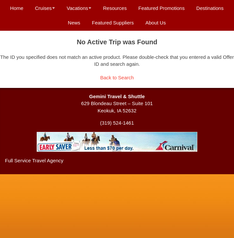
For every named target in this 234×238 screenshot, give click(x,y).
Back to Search (117, 77)
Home (16, 8)
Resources (115, 8)
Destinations (210, 8)
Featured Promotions (161, 8)
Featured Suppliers (113, 22)
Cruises (43, 8)
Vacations (77, 8)
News (74, 22)
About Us (155, 22)
